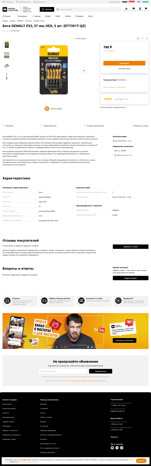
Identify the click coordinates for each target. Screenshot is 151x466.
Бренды (37, 16)
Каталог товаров (10, 400)
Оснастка (28, 21)
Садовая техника (8, 421)
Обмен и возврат (46, 417)
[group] (20, 301)
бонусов (112, 51)
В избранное (142, 38)
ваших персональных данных (28, 462)
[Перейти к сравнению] (126, 9)
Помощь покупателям (49, 400)
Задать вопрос (130, 278)
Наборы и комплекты (10, 430)
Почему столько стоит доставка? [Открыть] (114, 87)
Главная (5, 21)
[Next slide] (83, 70)
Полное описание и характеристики (112, 107)
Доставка (43, 404)
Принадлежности (8, 417)
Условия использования (98, 381)
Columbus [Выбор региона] (9, 2)
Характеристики (50, 126)
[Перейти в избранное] (133, 9)
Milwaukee (80, 16)
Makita (57, 16)
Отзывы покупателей (95, 126)
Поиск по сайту (66, 9)
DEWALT (20, 21)
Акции (7, 16)
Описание (9, 126)
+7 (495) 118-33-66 (118, 405)
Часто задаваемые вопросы (50, 448)
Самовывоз (44, 408)
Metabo (68, 16)
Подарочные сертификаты (12, 435)
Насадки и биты (39, 21)
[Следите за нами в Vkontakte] (117, 447)
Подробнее (75, 331)
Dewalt (48, 16)
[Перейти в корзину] (145, 9)
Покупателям (41, 2)
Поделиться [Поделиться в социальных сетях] (147, 38)
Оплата (42, 413)
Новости (114, 437)
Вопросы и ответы (141, 126)
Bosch (90, 16)
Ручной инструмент (9, 408)
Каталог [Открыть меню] (48, 9)
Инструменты (7, 404)
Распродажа (22, 16)
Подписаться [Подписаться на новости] (100, 371)
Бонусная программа (47, 452)
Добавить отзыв (131, 246)
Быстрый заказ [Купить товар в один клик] (124, 68)
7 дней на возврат (53, 108)
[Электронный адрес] (63, 371)
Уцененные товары (9, 439)
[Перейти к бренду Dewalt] (108, 99)
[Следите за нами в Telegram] (121, 447)
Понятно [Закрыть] (141, 461)
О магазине (44, 426)
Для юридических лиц (48, 443)
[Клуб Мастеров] (11, 9)
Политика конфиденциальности (77, 381)
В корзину (124, 63)
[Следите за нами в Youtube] (112, 447)
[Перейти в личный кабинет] (140, 9)
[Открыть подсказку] (95, 215)
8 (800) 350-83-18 (25, 2)
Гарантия (43, 421)
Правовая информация (48, 430)
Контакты (43, 439)
